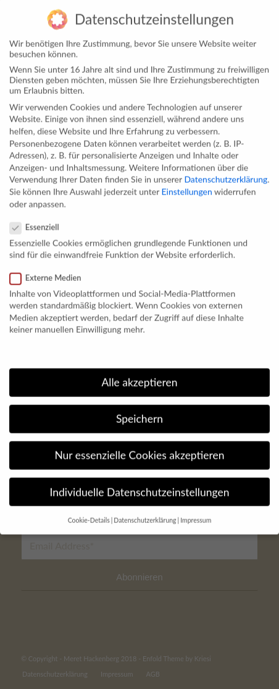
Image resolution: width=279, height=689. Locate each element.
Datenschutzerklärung (225, 166)
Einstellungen (187, 178)
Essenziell (39, 214)
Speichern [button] (139, 405)
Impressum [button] (195, 507)
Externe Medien (50, 264)
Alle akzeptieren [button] (139, 368)
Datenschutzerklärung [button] (145, 507)
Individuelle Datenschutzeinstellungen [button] (140, 478)
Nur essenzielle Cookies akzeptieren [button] (139, 441)
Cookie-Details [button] (89, 507)
